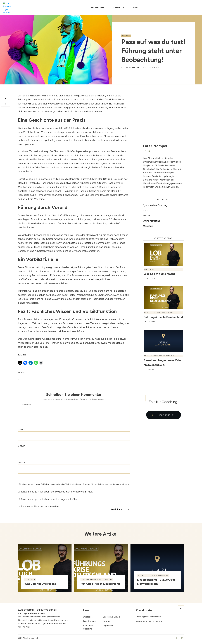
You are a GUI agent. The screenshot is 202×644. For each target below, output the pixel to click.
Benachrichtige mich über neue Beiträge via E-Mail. (49, 499)
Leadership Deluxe (111, 617)
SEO (145, 210)
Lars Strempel (134, 67)
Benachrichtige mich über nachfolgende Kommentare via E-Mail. (56, 491)
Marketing (148, 226)
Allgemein (149, 269)
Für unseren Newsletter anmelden (39, 506)
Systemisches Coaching (155, 205)
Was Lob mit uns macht (159, 274)
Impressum (108, 625)
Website (21, 462)
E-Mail (21, 446)
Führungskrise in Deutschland (163, 317)
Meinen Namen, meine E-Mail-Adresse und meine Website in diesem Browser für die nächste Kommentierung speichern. (74, 484)
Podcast (126, 36)
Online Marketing (151, 220)
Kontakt (107, 621)
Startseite (88, 617)
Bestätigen (116, 509)
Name (21, 429)
